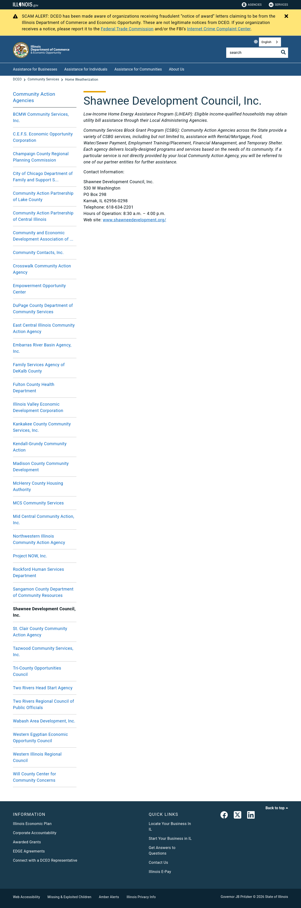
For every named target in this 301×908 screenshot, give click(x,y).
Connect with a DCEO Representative (45, 860)
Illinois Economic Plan (32, 823)
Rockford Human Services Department (38, 572)
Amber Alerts (109, 897)
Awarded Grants (27, 842)
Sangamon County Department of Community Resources (43, 592)
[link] (224, 816)
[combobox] (270, 42)
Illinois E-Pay (160, 871)
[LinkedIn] (251, 816)
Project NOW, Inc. (30, 555)
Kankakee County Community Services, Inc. (42, 427)
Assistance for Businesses (35, 69)
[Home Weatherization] (81, 79)
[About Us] (187, 68)
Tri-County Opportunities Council (37, 671)
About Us (176, 69)
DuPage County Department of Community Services (43, 308)
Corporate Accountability (34, 833)
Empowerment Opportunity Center (39, 288)
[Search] (257, 53)
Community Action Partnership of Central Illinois (43, 216)
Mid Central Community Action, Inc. (43, 519)
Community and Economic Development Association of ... (43, 236)
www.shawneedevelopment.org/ (134, 219)
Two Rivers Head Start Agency (42, 687)
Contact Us (158, 862)
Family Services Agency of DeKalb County (39, 367)
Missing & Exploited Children (69, 897)
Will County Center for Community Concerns (34, 777)
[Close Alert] (286, 16)
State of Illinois (276, 897)
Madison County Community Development (41, 466)
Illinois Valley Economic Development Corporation (38, 407)
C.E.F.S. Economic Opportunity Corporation (43, 137)
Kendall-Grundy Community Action (40, 446)
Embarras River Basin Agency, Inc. (42, 348)
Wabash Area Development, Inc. (44, 720)
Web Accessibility (26, 897)
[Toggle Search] (283, 52)
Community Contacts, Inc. (38, 252)
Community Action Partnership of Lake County (43, 196)
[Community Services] (44, 79)
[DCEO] (18, 79)
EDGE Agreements (29, 851)
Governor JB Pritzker (236, 897)
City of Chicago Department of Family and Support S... (43, 176)
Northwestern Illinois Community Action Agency (39, 539)
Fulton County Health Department (33, 387)
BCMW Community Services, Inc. (41, 117)
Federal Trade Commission (127, 28)
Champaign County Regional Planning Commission (41, 157)
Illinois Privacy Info (141, 897)
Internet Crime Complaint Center (219, 28)
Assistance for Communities (138, 69)
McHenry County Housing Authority (38, 486)
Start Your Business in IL (170, 838)
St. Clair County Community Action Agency (40, 631)
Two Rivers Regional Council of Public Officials (43, 704)
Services (278, 4)
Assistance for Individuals (85, 69)
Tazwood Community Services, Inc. (43, 651)
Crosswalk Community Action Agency (42, 269)
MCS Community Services (38, 502)
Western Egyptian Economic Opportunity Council (40, 737)
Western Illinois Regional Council (37, 757)
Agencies (252, 4)
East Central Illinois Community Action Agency (44, 328)
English (266, 42)
